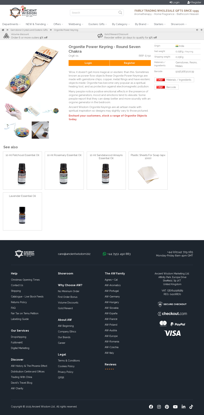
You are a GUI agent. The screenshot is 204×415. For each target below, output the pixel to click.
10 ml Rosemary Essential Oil (64, 155)
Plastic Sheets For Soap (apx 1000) (148, 157)
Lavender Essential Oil (22, 196)
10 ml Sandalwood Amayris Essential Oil (106, 157)
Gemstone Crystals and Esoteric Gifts (29, 30)
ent (17, 342)
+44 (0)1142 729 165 (180, 252)
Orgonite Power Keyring (66, 30)
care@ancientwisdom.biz (74, 254)
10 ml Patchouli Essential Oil (22, 155)
